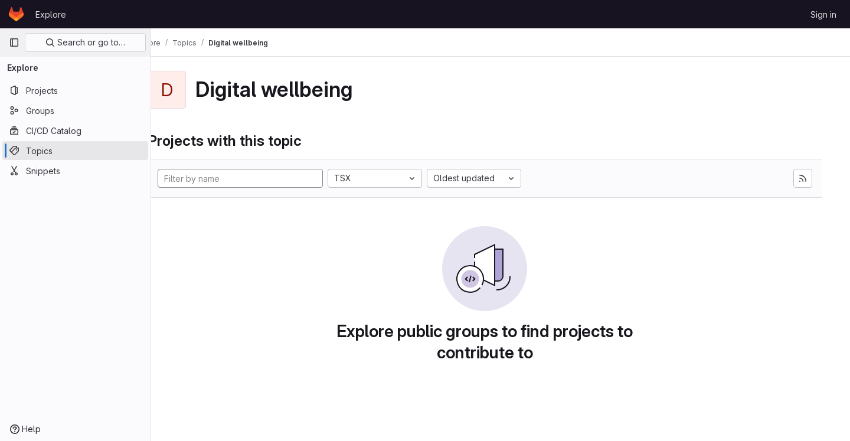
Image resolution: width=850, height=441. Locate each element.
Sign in (823, 14)
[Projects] (75, 90)
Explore (50, 14)
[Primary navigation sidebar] (14, 42)
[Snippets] (75, 170)
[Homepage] (16, 14)
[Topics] (75, 150)
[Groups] (75, 110)
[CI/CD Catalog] (75, 130)
